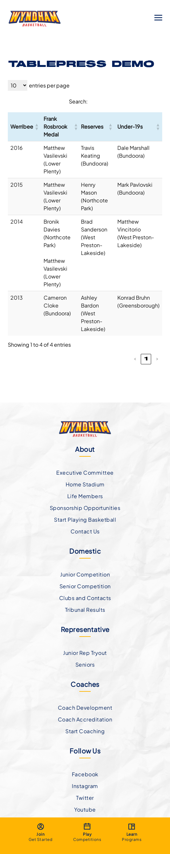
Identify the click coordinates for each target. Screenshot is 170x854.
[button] (36, 127)
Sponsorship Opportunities (85, 507)
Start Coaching (85, 731)
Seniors (85, 664)
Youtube (85, 809)
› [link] (157, 359)
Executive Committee (85, 472)
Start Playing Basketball (85, 519)
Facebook (85, 774)
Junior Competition (85, 574)
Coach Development (85, 707)
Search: (78, 101)
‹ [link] (135, 359)
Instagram (85, 786)
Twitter (85, 797)
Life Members (85, 496)
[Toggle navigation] (158, 17)
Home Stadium (85, 484)
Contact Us (85, 531)
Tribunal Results (85, 609)
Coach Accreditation (85, 719)
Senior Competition (85, 586)
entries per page (49, 85)
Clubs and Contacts (85, 597)
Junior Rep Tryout (85, 652)
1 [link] (146, 359)
